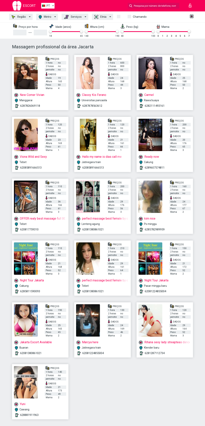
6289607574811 (155, 167)
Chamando (140, 16)
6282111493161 (155, 105)
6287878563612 (92, 105)
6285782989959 (155, 229)
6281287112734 (155, 353)
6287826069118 (30, 105)
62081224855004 (155, 291)
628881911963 (29, 415)
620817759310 (29, 229)
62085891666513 (31, 167)
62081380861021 (93, 229)
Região (19, 17)
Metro (45, 17)
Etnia (100, 17)
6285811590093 (30, 291)
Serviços (73, 17)
